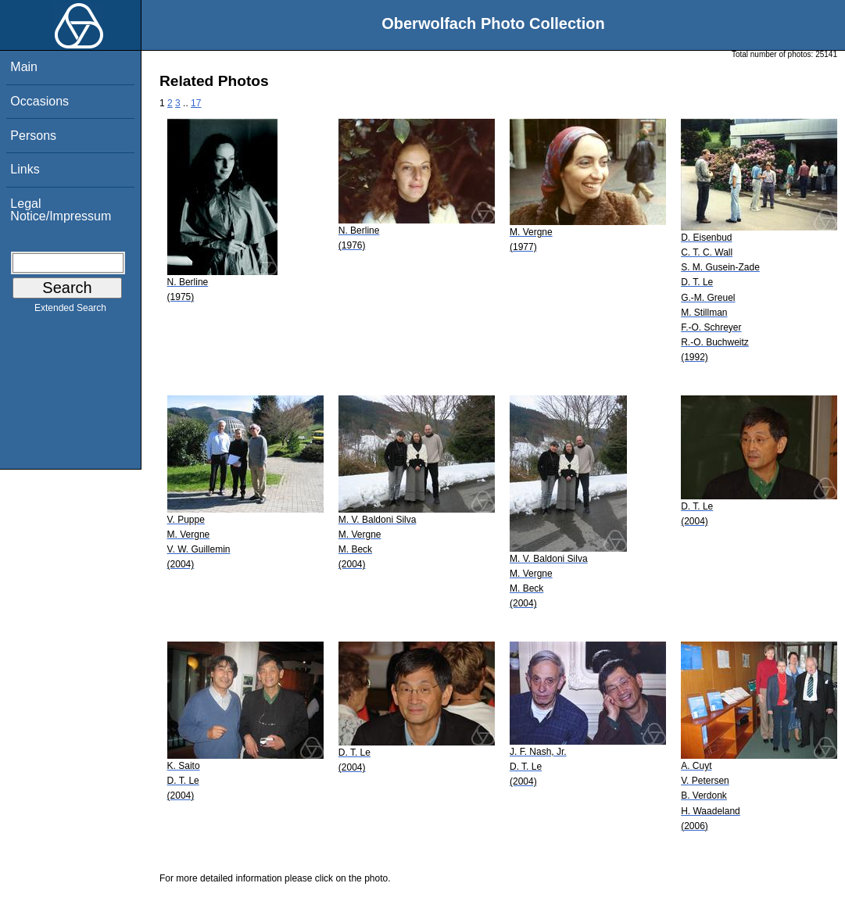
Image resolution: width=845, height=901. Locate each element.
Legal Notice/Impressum (60, 210)
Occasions (39, 101)
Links (24, 169)
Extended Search (70, 311)
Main (24, 66)
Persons (33, 135)
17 (196, 103)
